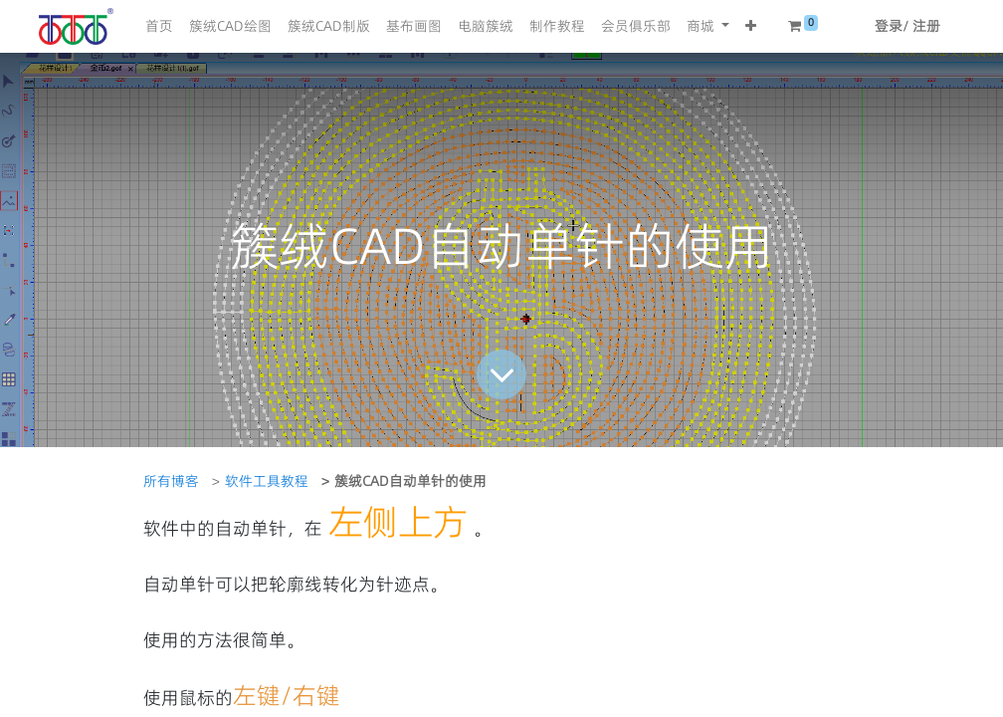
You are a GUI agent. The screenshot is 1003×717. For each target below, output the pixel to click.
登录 (889, 26)
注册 (926, 26)
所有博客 (171, 481)
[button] (750, 26)
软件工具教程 (266, 481)
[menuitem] (159, 26)
